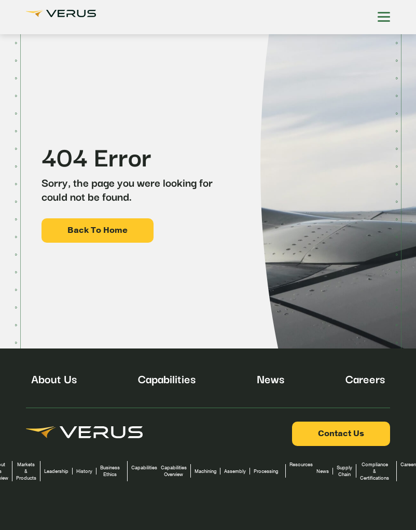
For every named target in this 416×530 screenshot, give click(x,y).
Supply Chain (344, 471)
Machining (205, 471)
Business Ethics (110, 471)
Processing (266, 471)
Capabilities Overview (174, 471)
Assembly (235, 471)
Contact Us (341, 433)
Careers (365, 378)
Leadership (56, 471)
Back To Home (97, 230)
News (270, 378)
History (84, 471)
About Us (54, 378)
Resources (301, 464)
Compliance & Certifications (374, 471)
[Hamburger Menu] (384, 17)
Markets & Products (26, 471)
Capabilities (167, 378)
